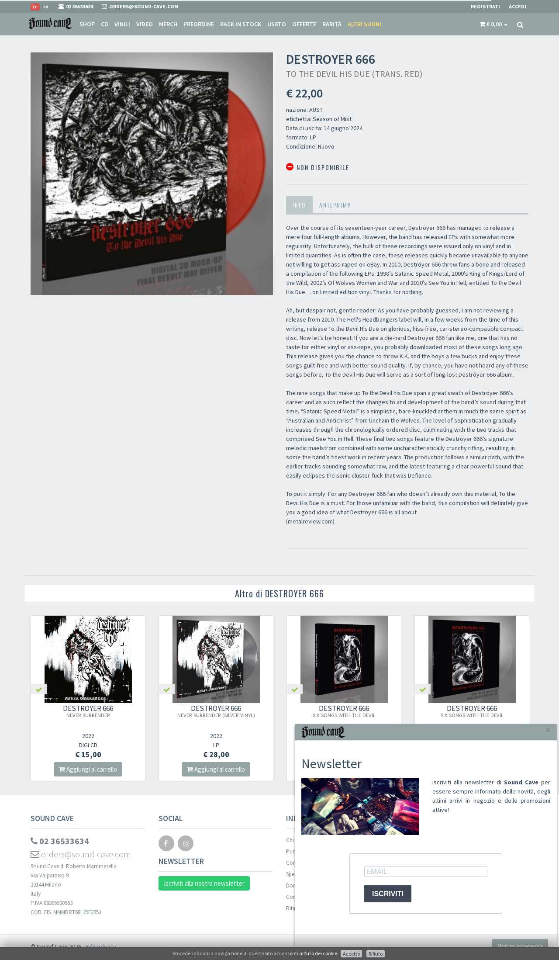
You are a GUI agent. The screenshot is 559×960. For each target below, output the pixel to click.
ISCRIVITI (388, 894)
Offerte (304, 24)
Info (299, 204)
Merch (168, 24)
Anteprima (335, 204)
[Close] (547, 730)
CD (104, 24)
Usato (276, 24)
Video (144, 24)
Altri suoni (364, 24)
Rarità (332, 24)
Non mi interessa (520, 946)
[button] (493, 24)
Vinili (122, 24)
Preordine (198, 24)
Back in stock (240, 24)
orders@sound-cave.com (81, 854)
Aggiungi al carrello (88, 769)
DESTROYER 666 (88, 711)
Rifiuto (376, 953)
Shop (87, 24)
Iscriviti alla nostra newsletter (204, 883)
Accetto (351, 953)
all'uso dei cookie (318, 953)
